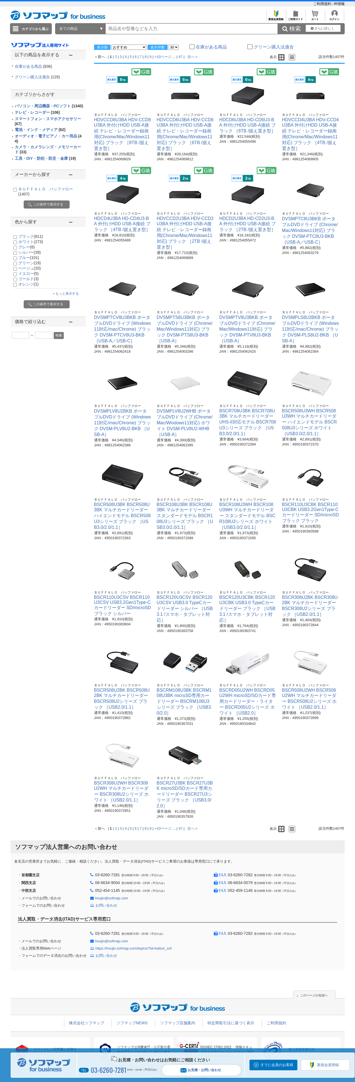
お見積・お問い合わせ (200, 1070)
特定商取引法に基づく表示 (230, 1023)
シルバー (29, 252)
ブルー (28, 257)
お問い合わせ (106, 905)
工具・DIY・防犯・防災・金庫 (45, 158)
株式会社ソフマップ (86, 1023)
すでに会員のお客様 (277, 1065)
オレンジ (28, 284)
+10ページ (163, 57)
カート (315, 18)
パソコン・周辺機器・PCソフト (49, 106)
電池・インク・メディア (40, 129)
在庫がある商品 (33, 66)
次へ (191, 57)
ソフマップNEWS (132, 1023)
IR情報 (339, 4)
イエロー (28, 273)
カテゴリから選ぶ (35, 29)
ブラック (30, 236)
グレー (26, 247)
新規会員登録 (276, 18)
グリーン (29, 263)
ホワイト (30, 241)
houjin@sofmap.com (111, 898)
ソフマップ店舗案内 (177, 1023)
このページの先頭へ (314, 995)
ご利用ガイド (296, 18)
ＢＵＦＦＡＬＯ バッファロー (117, 115)
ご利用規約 (322, 4)
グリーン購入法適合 (37, 77)
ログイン (334, 18)
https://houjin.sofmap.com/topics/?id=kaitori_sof (134, 948)
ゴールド (28, 279)
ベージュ (29, 268)
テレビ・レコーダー (37, 112)
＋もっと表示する (65, 294)
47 (180, 57)
